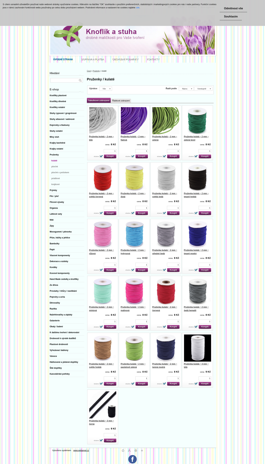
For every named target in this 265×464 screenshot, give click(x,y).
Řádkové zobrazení (121, 101)
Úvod (89, 71)
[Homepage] (63, 59)
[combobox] (186, 89)
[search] (80, 80)
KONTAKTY (153, 59)
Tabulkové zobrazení (98, 100)
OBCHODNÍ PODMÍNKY (125, 59)
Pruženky (96, 71)
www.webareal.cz (81, 450)
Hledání (54, 73)
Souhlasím (231, 16)
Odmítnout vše (233, 8)
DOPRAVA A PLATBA (92, 59)
